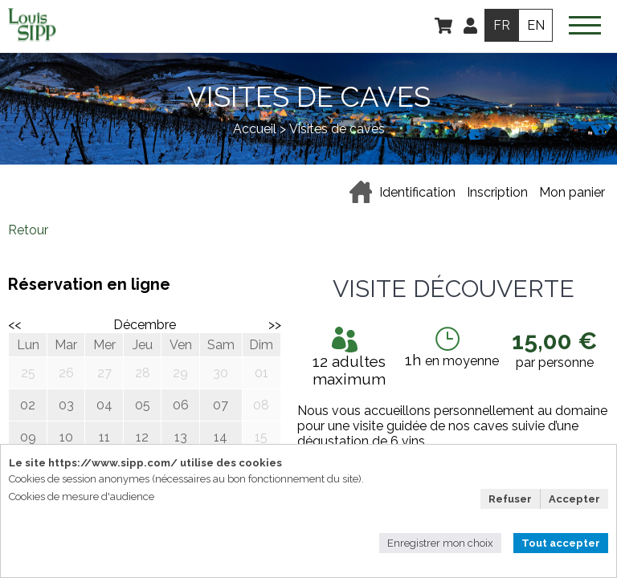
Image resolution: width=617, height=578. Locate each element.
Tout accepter (560, 543)
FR (501, 25)
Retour (28, 230)
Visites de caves (337, 128)
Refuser (510, 499)
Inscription (497, 192)
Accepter (574, 499)
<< (14, 324)
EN (535, 25)
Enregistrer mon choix (440, 543)
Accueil (254, 128)
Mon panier (572, 192)
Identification (417, 192)
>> (274, 324)
